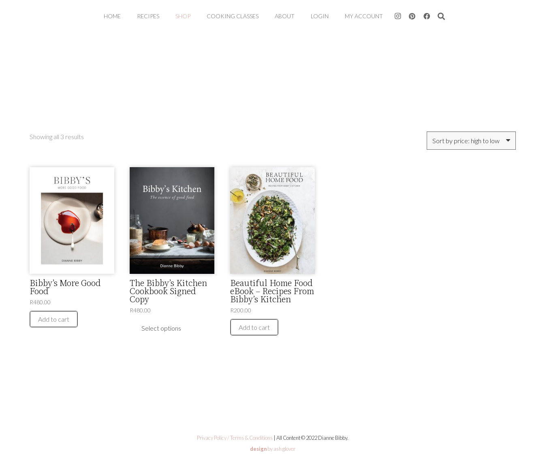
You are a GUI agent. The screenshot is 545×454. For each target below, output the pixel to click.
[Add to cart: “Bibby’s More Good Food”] (54, 319)
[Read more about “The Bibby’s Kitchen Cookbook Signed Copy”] (161, 328)
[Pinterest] (412, 16)
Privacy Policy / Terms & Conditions (235, 438)
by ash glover (272, 448)
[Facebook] (426, 16)
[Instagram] (397, 16)
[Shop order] (471, 140)
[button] (441, 16)
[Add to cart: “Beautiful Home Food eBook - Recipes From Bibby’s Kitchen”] (254, 327)
